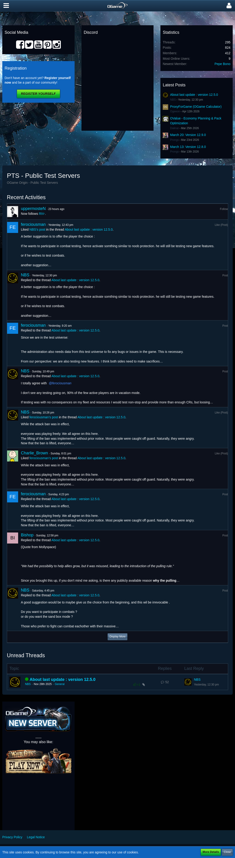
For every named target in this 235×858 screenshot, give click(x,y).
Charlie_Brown (34, 453)
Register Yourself (38, 94)
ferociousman (33, 224)
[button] (6, 5)
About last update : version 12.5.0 (194, 94)
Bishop (27, 535)
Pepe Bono (222, 64)
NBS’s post (37, 229)
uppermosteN (33, 208)
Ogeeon (175, 111)
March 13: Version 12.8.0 (188, 147)
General (59, 684)
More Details (211, 852)
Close (227, 852)
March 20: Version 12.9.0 (188, 135)
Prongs (174, 140)
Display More (117, 636)
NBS (173, 99)
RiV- (42, 213)
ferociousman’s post (43, 417)
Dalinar (174, 128)
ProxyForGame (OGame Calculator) (195, 106)
